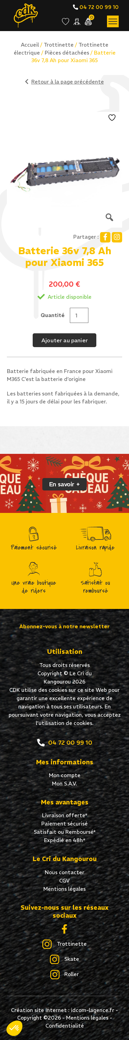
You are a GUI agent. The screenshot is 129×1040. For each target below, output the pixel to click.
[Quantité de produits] (79, 315)
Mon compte (64, 775)
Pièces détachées (67, 52)
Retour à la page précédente (64, 81)
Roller (64, 974)
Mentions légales (64, 889)
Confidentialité (64, 1025)
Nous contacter (64, 872)
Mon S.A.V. (64, 783)
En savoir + (64, 484)
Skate (64, 959)
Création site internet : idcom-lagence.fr (62, 1010)
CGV (64, 880)
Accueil (30, 44)
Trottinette (59, 44)
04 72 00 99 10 (96, 7)
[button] (14, 1028)
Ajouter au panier (64, 340)
